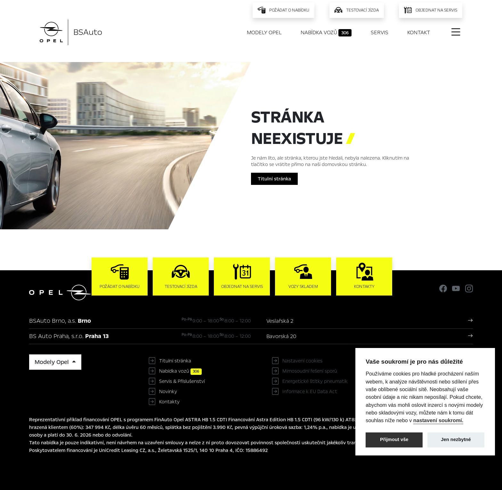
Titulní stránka (274, 179)
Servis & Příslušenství (182, 381)
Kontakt (418, 32)
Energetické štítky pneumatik (315, 381)
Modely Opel (264, 32)
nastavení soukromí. (438, 420)
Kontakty (169, 402)
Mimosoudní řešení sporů (309, 371)
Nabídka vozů (326, 32)
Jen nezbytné (456, 439)
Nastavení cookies (302, 361)
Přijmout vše (394, 439)
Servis (379, 32)
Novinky (168, 391)
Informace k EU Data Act (309, 391)
